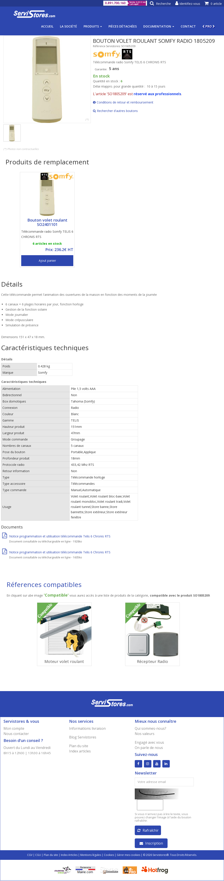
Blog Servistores (82, 737)
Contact (188, 26)
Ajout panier (47, 260)
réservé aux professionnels (157, 93)
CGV (29, 855)
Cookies (109, 855)
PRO (208, 26)
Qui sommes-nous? (150, 728)
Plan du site (78, 745)
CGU (38, 855)
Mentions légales (90, 855)
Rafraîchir (148, 830)
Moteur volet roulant (64, 661)
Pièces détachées (122, 26)
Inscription (151, 843)
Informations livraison (87, 728)
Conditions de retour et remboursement (123, 102)
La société (68, 26)
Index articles (80, 751)
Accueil (47, 26)
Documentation (158, 26)
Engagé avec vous (149, 742)
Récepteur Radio (152, 661)
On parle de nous (149, 747)
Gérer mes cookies (128, 855)
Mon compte (14, 728)
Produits (93, 26)
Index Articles (69, 855)
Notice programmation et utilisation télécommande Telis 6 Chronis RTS (56, 536)
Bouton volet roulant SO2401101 (47, 222)
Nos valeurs (144, 733)
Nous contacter (16, 733)
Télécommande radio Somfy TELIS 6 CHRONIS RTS (47, 234)
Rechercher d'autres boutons (115, 111)
